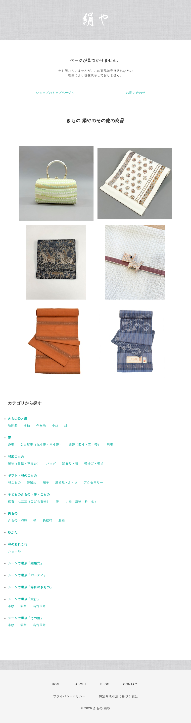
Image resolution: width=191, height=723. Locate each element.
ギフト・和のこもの (22, 475)
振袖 (27, 425)
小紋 (55, 425)
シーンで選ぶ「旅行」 (24, 599)
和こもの (14, 482)
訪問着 (13, 425)
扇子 (46, 482)
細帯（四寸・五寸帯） (85, 444)
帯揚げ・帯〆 (94, 463)
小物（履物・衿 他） (81, 501)
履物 (61, 520)
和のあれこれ (17, 544)
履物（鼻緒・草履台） (24, 463)
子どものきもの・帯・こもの (29, 494)
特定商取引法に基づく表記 (118, 696)
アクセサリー (93, 482)
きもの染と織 (17, 418)
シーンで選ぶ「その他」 (26, 618)
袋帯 (11, 444)
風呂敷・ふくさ (66, 482)
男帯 (110, 444)
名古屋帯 (39, 606)
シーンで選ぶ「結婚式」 (26, 563)
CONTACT (131, 684)
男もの (13, 513)
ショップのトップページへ (55, 92)
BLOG (105, 684)
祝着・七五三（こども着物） (29, 501)
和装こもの (16, 456)
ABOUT (81, 684)
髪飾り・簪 (70, 463)
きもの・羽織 (17, 520)
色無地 (41, 425)
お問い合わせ (135, 92)
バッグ (51, 463)
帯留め (32, 482)
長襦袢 (47, 520)
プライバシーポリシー (69, 696)
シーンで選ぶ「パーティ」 (27, 575)
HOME (57, 684)
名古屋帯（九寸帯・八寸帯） (41, 444)
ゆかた (13, 532)
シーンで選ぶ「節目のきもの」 (30, 587)
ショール (14, 551)
